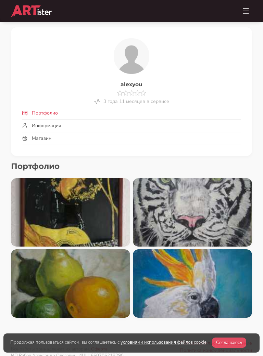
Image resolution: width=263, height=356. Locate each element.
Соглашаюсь (229, 343)
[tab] (131, 113)
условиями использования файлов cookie (163, 342)
